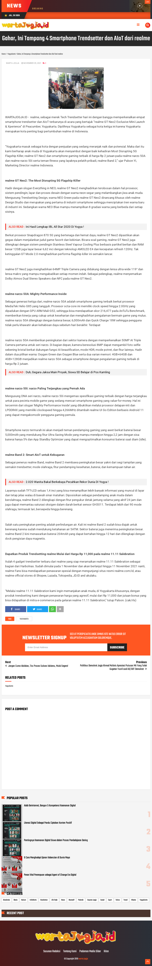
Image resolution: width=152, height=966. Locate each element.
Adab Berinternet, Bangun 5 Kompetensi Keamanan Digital (50, 805)
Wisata (133, 900)
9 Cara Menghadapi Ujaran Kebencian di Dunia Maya (47, 857)
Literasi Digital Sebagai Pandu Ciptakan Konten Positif (48, 823)
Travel (126, 900)
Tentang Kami (70, 951)
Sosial (102, 900)
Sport (110, 900)
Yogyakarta (24, 619)
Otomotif (71, 900)
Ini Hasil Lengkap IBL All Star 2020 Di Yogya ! (55, 226)
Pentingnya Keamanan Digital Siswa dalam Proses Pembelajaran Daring (56, 840)
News (63, 900)
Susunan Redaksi (51, 951)
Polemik (81, 900)
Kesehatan (44, 900)
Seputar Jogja (92, 900)
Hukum (23, 900)
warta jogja (83, 959)
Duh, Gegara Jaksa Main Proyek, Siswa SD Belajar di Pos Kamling (68, 372)
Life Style (54, 900)
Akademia (6, 900)
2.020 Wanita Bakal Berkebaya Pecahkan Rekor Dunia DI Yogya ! (67, 482)
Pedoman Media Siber (90, 951)
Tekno (118, 900)
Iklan (106, 951)
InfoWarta (33, 900)
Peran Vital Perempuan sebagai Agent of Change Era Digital (50, 875)
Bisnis (15, 900)
